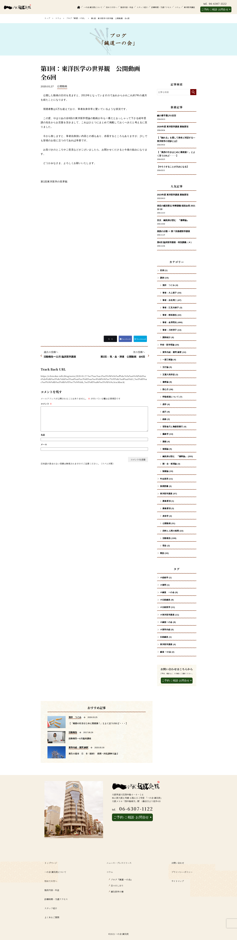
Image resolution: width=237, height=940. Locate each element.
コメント (46, 403)
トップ (47, 18)
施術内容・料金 (126, 7)
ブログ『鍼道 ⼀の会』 (122, 879)
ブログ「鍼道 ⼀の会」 (76, 18)
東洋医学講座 (189, 7)
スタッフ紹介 (142, 7)
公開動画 (62, 86)
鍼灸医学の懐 (117, 891)
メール (44, 444)
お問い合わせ (177, 862)
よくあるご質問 (51, 917)
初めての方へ (111, 7)
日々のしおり (117, 885)
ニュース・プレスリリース (119, 862)
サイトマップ (177, 881)
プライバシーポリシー (182, 871)
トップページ (50, 862)
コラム (177, 7)
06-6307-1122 (218, 3)
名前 (43, 434)
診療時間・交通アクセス (161, 7)
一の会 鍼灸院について (93, 7)
